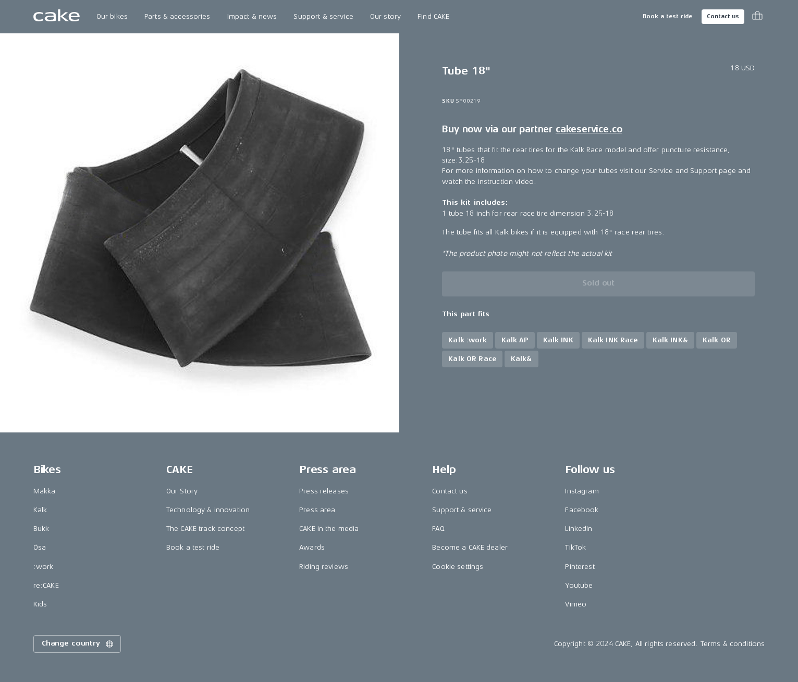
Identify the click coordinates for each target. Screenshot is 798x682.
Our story (385, 16)
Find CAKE (433, 16)
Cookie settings (457, 567)
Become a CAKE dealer (470, 547)
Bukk (41, 528)
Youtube (579, 585)
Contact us (723, 16)
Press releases (324, 491)
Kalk (40, 510)
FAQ (438, 528)
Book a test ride (667, 16)
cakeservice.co (589, 129)
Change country (78, 644)
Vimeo (575, 604)
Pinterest (579, 567)
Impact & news (252, 16)
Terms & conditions (733, 644)
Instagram (581, 491)
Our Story (182, 491)
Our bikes (112, 16)
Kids (40, 604)
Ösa (39, 547)
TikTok (575, 547)
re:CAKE (46, 585)
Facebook (581, 510)
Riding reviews (323, 567)
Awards (312, 547)
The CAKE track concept (205, 528)
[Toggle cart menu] (757, 17)
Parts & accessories (177, 16)
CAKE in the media (329, 528)
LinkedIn (578, 528)
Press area (317, 510)
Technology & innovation (208, 510)
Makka (44, 491)
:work (43, 567)
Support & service (323, 16)
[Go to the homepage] (56, 16)
